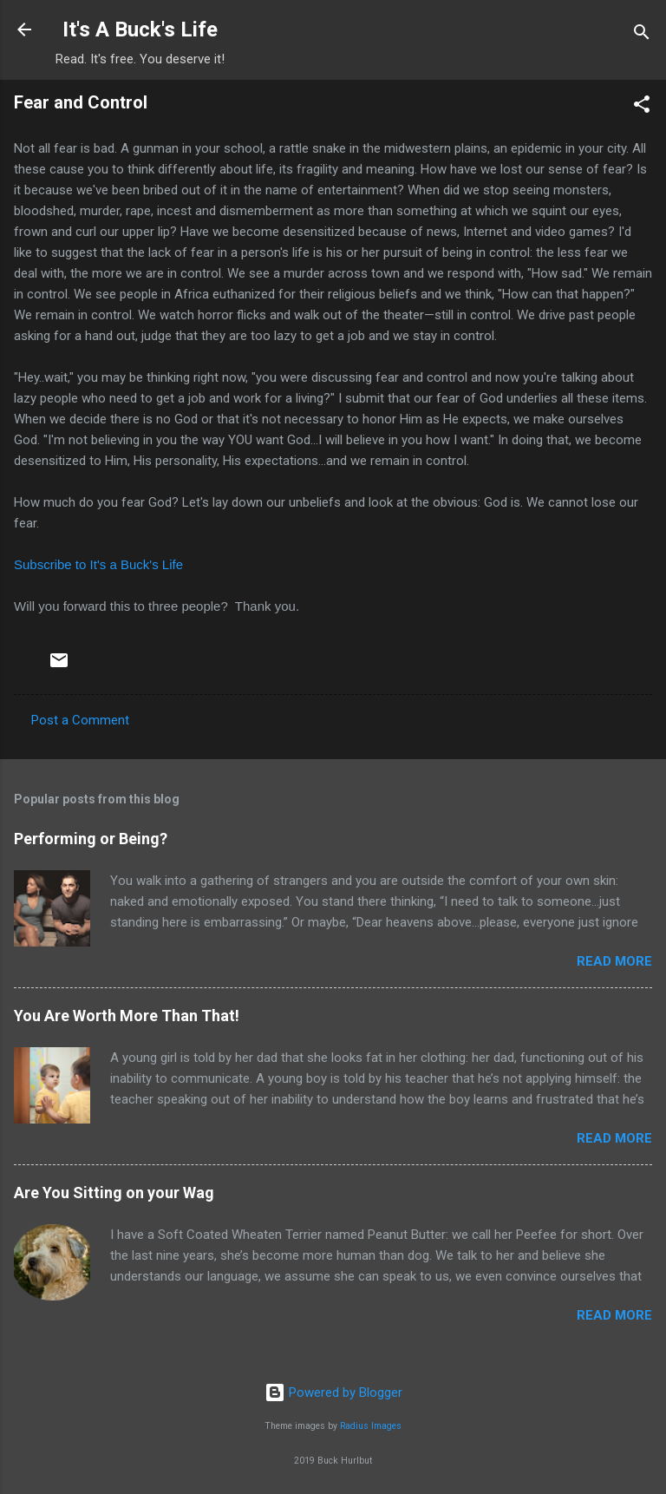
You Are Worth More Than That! (126, 1015)
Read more (614, 961)
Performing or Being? (90, 838)
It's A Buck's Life (140, 29)
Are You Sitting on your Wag (114, 1192)
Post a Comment (80, 720)
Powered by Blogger (333, 1392)
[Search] (641, 35)
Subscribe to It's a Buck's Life (98, 564)
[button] (641, 107)
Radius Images (371, 1426)
